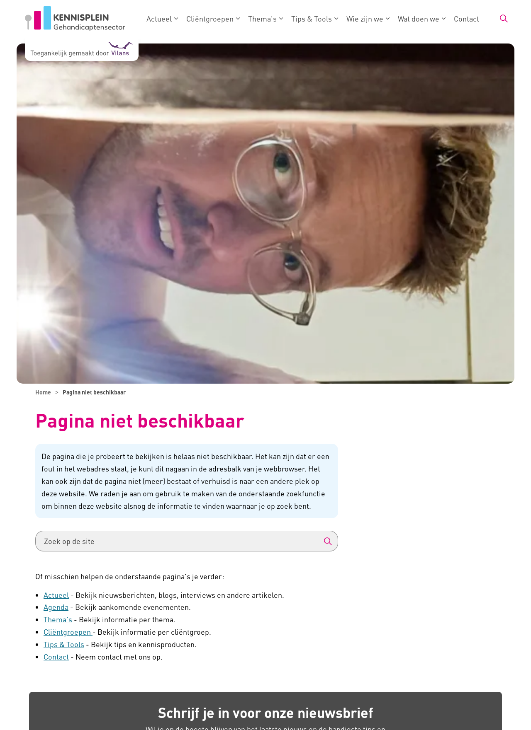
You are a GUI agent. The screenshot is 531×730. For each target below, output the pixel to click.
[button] (327, 541)
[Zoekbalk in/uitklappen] (503, 18)
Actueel (159, 18)
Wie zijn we (364, 18)
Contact (466, 18)
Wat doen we (418, 18)
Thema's (262, 18)
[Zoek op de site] (186, 541)
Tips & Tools (311, 18)
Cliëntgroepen (210, 18)
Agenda (56, 607)
